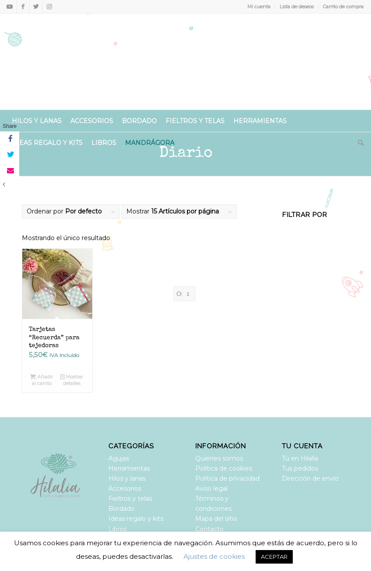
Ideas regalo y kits (135, 519)
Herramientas (129, 468)
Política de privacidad (227, 478)
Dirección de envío (310, 478)
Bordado (121, 509)
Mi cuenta (258, 6)
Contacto (209, 529)
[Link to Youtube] (9, 6)
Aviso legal (211, 488)
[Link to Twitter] (36, 6)
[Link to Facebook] (23, 6)
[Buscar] (359, 143)
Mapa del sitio (216, 519)
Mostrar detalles (71, 379)
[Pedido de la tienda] (184, 293)
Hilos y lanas (127, 478)
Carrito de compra (343, 6)
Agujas (118, 458)
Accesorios (124, 488)
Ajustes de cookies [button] (214, 556)
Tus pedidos (300, 468)
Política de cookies (223, 468)
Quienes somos (219, 458)
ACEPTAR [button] (274, 556)
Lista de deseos (297, 6)
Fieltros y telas (130, 498)
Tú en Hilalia (300, 458)
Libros (117, 529)
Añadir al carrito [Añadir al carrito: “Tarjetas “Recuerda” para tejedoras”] (41, 379)
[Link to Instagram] (49, 6)
